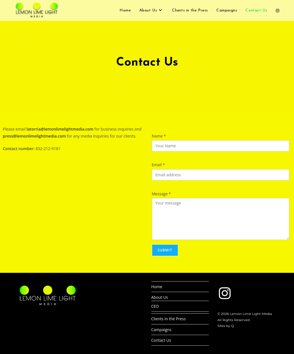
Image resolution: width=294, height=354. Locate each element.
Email (158, 164)
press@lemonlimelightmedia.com (34, 136)
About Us (159, 297)
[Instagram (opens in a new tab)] (277, 11)
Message (161, 193)
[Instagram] (225, 293)
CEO (155, 306)
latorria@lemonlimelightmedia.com (60, 129)
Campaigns (161, 329)
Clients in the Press (168, 318)
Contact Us (161, 340)
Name (159, 136)
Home (156, 286)
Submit (165, 250)
